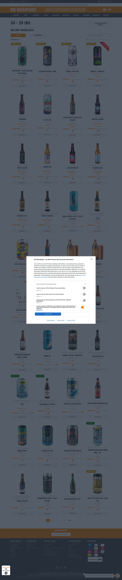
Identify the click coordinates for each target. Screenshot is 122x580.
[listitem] (61, 284)
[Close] (92, 259)
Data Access (60, 320)
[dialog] (61, 290)
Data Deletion (51, 320)
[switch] (83, 288)
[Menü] (9, 567)
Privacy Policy (71, 320)
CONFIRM (48, 314)
